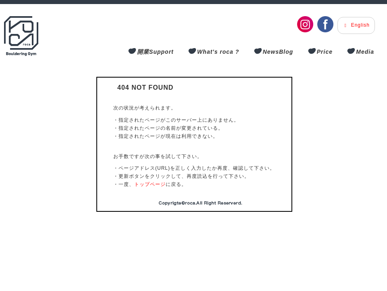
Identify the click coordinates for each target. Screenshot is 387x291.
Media (365, 51)
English (356, 25)
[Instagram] (305, 24)
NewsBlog (278, 51)
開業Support (155, 51)
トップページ (150, 184)
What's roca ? (218, 51)
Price (325, 51)
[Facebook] (325, 24)
